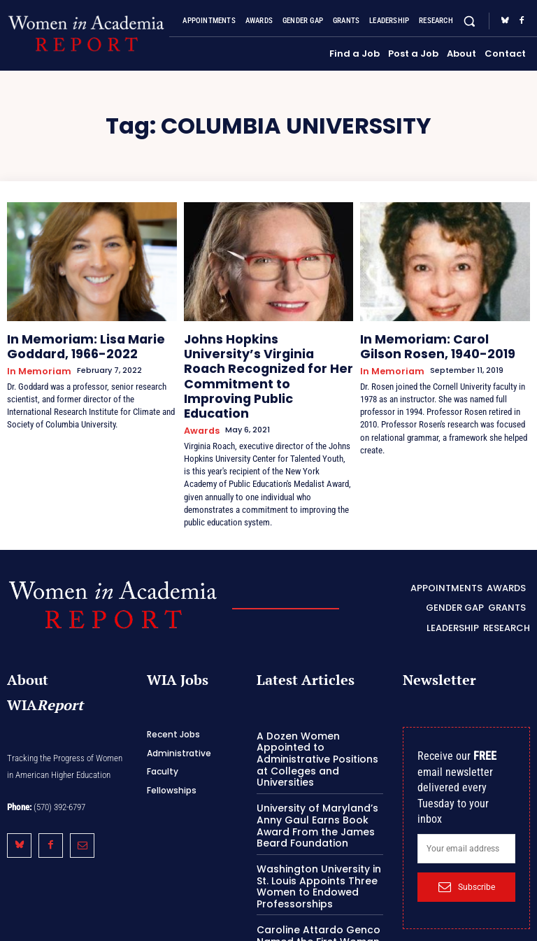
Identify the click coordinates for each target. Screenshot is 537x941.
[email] (466, 801)
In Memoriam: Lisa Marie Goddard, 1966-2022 (71, 343)
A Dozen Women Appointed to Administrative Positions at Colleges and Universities (319, 704)
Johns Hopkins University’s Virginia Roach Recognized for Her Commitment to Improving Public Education (266, 354)
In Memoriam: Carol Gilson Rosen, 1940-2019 (430, 343)
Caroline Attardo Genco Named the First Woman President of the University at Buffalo (317, 877)
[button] (469, 21)
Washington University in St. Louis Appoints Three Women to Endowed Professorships (320, 819)
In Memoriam (35, 364)
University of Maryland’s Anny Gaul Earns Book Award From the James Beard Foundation (312, 762)
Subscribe (466, 839)
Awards (199, 387)
